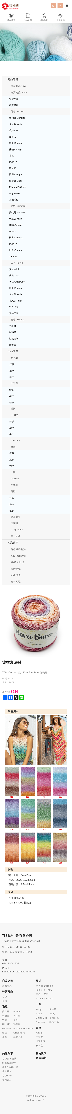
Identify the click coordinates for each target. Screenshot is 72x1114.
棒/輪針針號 (17, 562)
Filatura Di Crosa (17, 187)
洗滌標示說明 (18, 555)
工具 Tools (17, 262)
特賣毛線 (13, 99)
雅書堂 (12, 345)
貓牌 (13, 408)
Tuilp (38, 1009)
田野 (13, 491)
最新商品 (7, 986)
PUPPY (13, 162)
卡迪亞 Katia (15, 124)
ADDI (39, 1013)
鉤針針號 (16, 568)
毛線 (4, 996)
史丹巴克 (13, 307)
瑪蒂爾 (14, 523)
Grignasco (14, 193)
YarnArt (13, 256)
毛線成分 (7, 1075)
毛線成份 (16, 575)
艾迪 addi (14, 269)
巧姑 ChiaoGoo (17, 281)
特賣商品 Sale (19, 92)
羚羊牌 (12, 168)
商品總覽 (13, 79)
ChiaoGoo (41, 1018)
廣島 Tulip (14, 275)
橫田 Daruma (16, 143)
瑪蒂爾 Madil (15, 181)
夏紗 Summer (19, 206)
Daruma (15, 440)
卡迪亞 (14, 383)
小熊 (11, 155)
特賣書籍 (13, 105)
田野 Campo (15, 174)
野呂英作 (16, 516)
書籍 (4, 1001)
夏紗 (11, 370)
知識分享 (13, 542)
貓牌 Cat (13, 130)
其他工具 (13, 313)
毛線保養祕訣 (9, 1058)
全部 (11, 364)
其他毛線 (13, 199)
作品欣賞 (13, 351)
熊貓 (13, 447)
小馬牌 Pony (15, 300)
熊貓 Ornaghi (16, 149)
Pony (52, 1013)
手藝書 (12, 332)
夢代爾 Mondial (17, 118)
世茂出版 (13, 338)
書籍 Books (17, 319)
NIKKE (12, 136)
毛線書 (12, 326)
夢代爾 (14, 358)
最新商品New (18, 86)
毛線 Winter (18, 111)
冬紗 (11, 377)
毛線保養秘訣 (18, 549)
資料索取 (16, 581)
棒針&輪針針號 (10, 1067)
